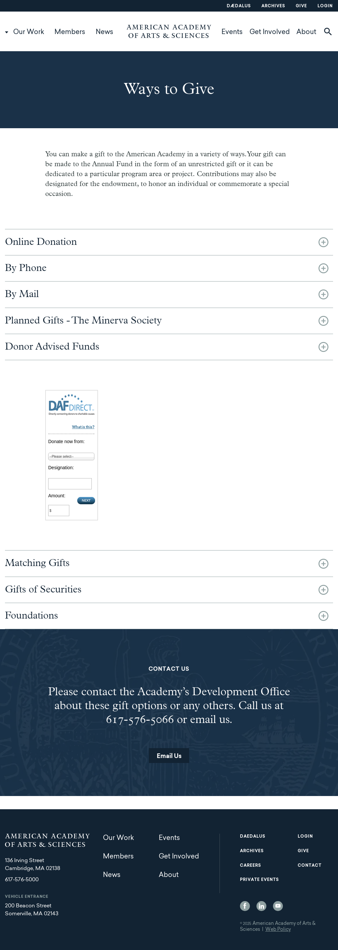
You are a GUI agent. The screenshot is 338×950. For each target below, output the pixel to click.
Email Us (169, 757)
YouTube (278, 906)
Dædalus (239, 6)
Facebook (245, 906)
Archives (273, 6)
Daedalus (252, 837)
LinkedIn (261, 906)
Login (325, 6)
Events (232, 32)
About (306, 32)
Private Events (259, 880)
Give (301, 6)
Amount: (56, 495)
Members (69, 32)
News (104, 32)
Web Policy (278, 930)
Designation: (61, 467)
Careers (250, 866)
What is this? (83, 427)
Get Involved (270, 32)
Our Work (28, 32)
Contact (309, 866)
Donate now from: (66, 441)
